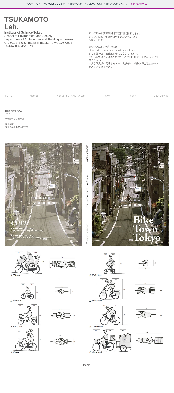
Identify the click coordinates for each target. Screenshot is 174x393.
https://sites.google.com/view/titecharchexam (112, 50)
